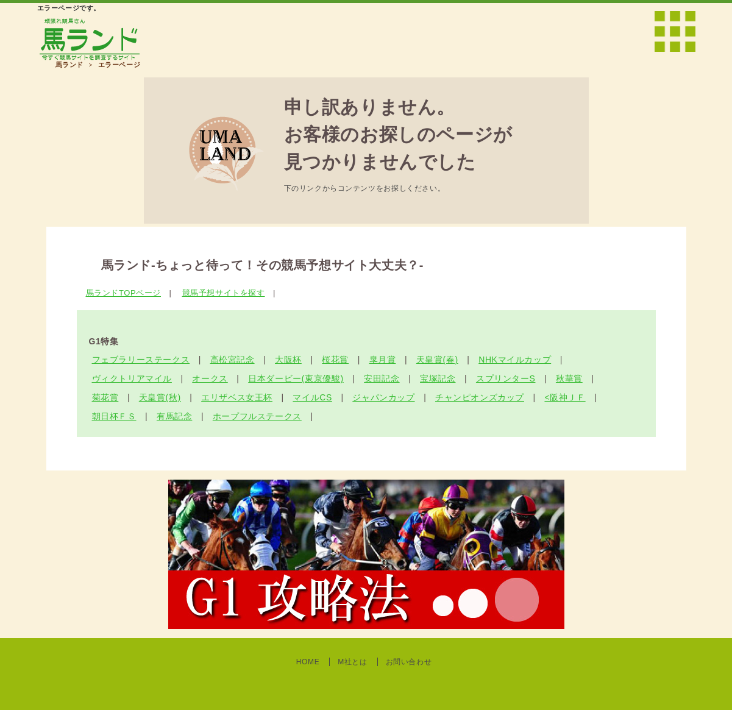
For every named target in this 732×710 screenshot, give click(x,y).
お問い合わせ (409, 662)
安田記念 (381, 378)
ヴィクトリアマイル (132, 378)
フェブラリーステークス (141, 359)
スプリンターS (506, 378)
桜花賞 (335, 359)
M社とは (352, 662)
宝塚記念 (437, 378)
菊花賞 (105, 397)
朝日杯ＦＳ (114, 416)
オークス (209, 378)
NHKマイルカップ (514, 359)
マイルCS (312, 397)
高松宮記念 (232, 359)
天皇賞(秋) (160, 397)
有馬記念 (174, 416)
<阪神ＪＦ (564, 397)
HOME (307, 662)
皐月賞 (382, 359)
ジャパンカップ (383, 397)
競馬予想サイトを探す (223, 292)
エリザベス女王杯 (236, 397)
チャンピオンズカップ (479, 397)
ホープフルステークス (257, 416)
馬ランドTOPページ (124, 292)
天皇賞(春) (437, 359)
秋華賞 (569, 378)
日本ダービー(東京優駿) (296, 378)
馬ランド (69, 64)
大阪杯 (288, 359)
